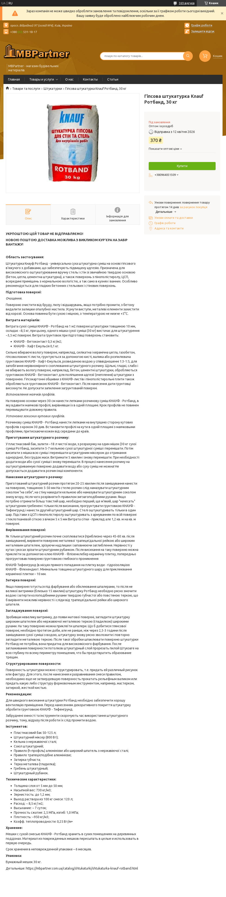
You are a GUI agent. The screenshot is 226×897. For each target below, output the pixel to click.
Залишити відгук (202, 31)
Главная (14, 79)
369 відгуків (186, 3)
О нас (69, 79)
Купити (182, 166)
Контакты (90, 79)
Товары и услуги (41, 79)
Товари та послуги (26, 88)
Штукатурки (53, 88)
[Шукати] (188, 56)
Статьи (112, 79)
